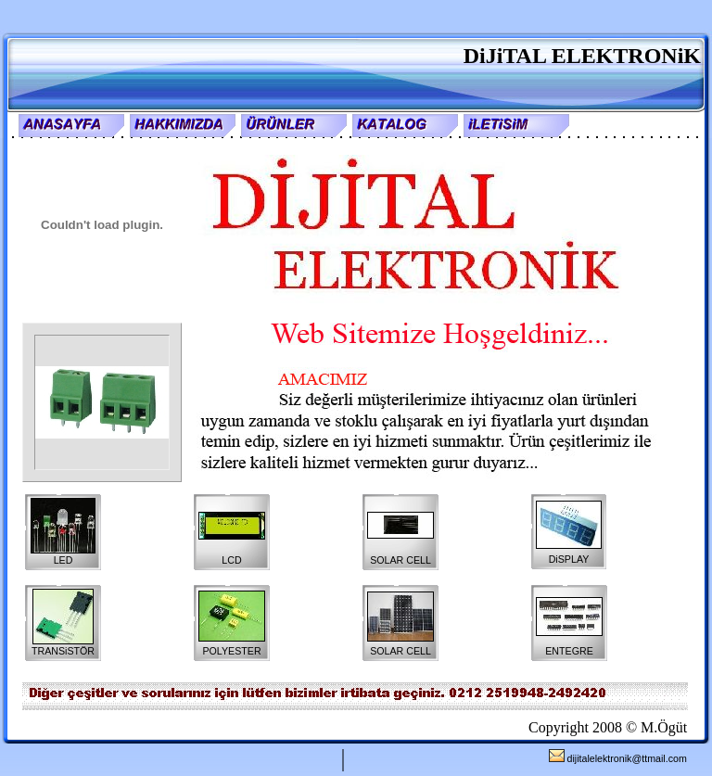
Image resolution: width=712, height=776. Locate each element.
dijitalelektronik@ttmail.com (618, 758)
